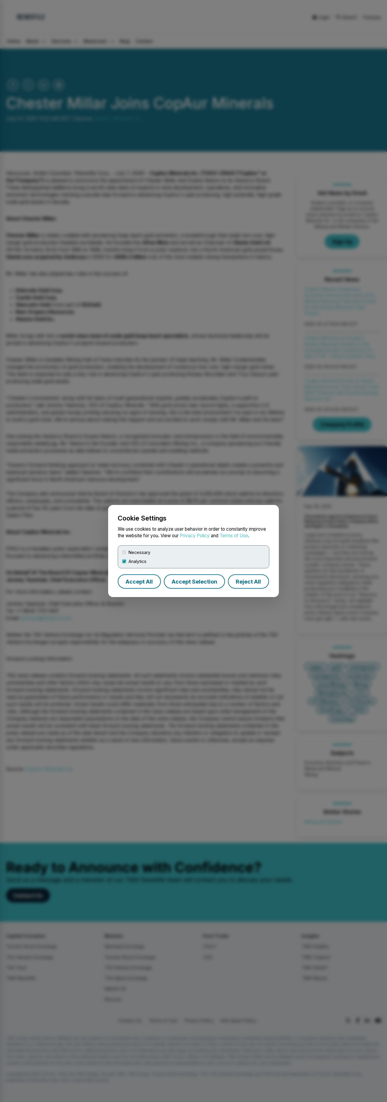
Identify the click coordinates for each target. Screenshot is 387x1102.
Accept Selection (194, 582)
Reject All (248, 582)
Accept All (139, 582)
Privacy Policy (195, 535)
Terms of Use (234, 535)
